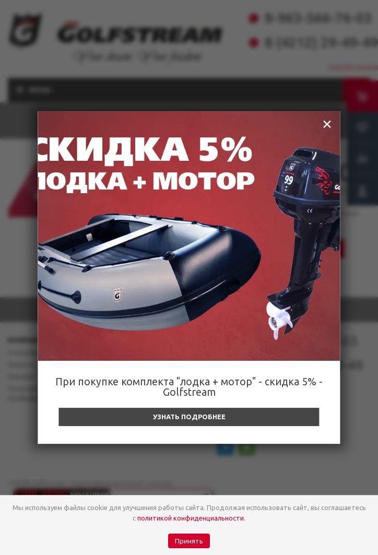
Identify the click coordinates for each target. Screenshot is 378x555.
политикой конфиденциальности (190, 518)
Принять (189, 541)
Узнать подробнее (189, 416)
